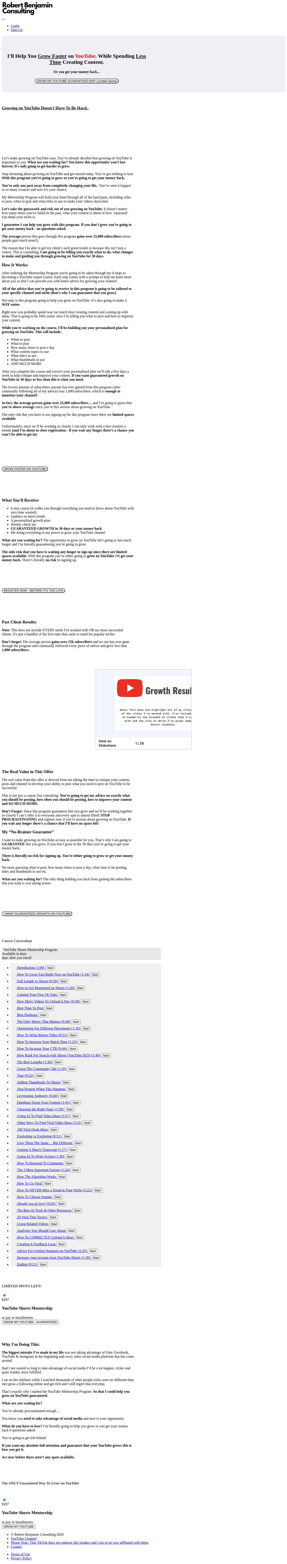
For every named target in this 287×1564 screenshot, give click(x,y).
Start (50, 968)
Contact (16, 1546)
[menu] (143, 28)
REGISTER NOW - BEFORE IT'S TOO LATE (33, 590)
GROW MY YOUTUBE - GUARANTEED (30, 1322)
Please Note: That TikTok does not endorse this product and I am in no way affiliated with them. (80, 1542)
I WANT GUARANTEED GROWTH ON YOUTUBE (37, 913)
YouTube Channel (24, 1538)
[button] (3, 19)
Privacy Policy (21, 1558)
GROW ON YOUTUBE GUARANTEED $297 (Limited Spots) (77, 81)
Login (15, 26)
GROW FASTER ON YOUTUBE (25, 469)
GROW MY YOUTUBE (19, 1526)
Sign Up (17, 30)
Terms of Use (20, 1554)
